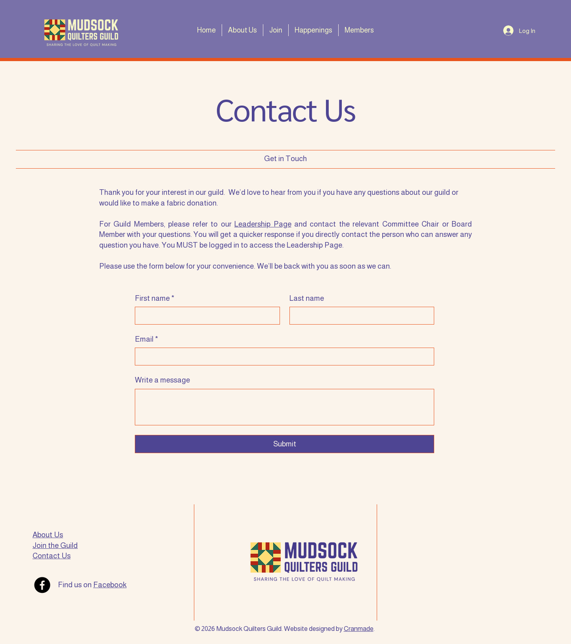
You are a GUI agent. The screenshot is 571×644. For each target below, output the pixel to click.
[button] (242, 30)
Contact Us (52, 556)
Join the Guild (55, 545)
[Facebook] (42, 585)
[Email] (282, 356)
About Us (48, 535)
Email (146, 339)
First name (154, 298)
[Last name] (359, 315)
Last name (306, 298)
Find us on (92, 585)
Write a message (162, 380)
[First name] (205, 315)
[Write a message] (284, 407)
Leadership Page (262, 224)
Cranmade (359, 628)
